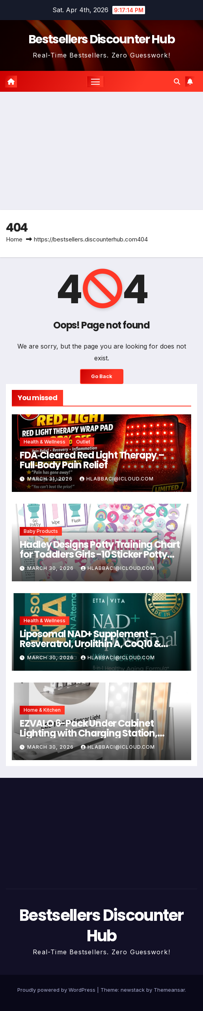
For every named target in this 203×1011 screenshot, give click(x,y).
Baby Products (41, 531)
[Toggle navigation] (95, 81)
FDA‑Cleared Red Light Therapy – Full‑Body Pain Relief (92, 460)
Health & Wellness (44, 442)
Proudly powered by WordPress (57, 990)
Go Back (101, 376)
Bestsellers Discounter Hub (101, 39)
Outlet (83, 442)
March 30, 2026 (51, 568)
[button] (177, 81)
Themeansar (169, 990)
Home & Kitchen (42, 710)
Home (14, 239)
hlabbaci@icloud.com (117, 479)
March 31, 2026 (50, 479)
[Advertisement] (101, 151)
